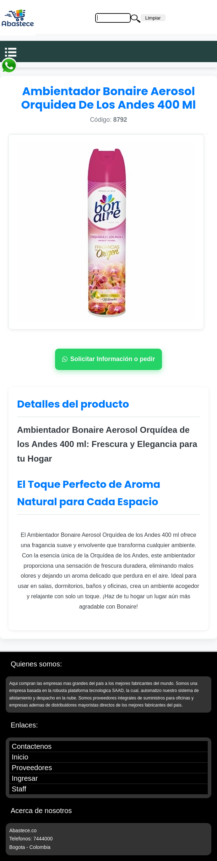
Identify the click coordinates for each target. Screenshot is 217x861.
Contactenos (31, 746)
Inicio (20, 757)
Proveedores (32, 768)
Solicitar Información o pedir (108, 359)
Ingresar (25, 778)
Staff (19, 789)
